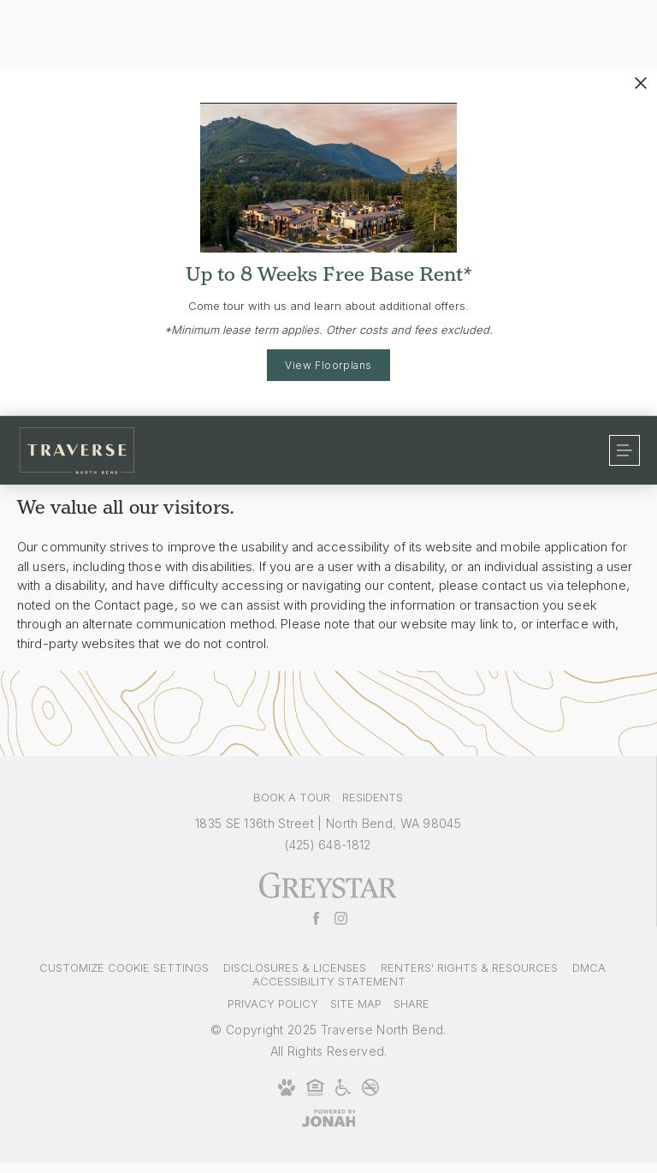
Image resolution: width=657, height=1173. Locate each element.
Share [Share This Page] (411, 1003)
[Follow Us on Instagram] (340, 919)
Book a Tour (291, 797)
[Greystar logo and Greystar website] (328, 895)
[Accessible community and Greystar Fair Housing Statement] (343, 1092)
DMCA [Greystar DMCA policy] (589, 967)
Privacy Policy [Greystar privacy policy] (273, 1003)
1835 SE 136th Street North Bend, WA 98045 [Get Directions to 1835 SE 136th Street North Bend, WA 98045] (328, 823)
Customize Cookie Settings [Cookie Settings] (124, 967)
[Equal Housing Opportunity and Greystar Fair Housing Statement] (315, 1092)
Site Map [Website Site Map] (356, 1003)
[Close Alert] (640, 83)
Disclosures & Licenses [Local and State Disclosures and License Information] (294, 967)
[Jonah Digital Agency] (329, 1119)
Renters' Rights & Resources (469, 967)
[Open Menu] (624, 450)
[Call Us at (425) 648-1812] (327, 844)
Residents (372, 797)
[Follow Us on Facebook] (316, 919)
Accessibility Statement (328, 981)
